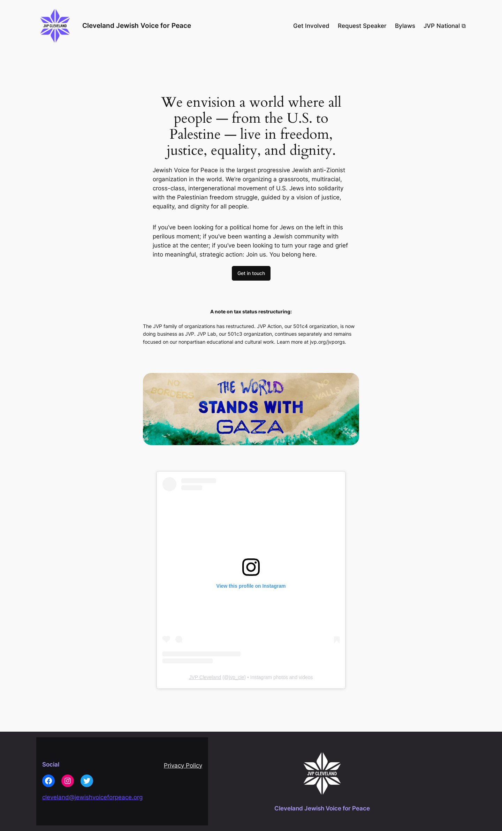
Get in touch (251, 273)
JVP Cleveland (205, 677)
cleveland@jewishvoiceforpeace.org (92, 797)
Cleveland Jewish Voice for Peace (136, 25)
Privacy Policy (183, 765)
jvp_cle (236, 677)
